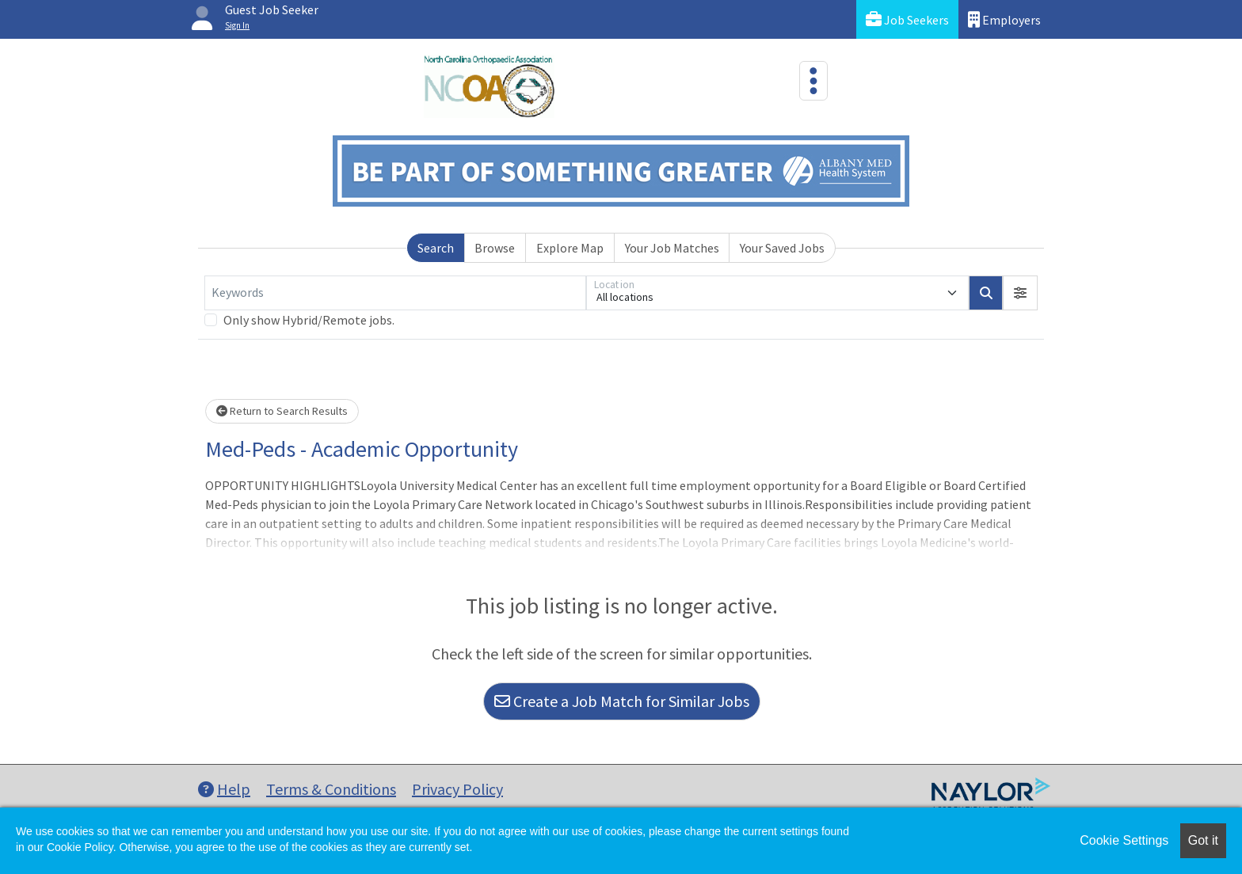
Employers (1004, 19)
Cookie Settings (1124, 840)
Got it (1203, 840)
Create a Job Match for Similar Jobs (621, 701)
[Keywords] (395, 293)
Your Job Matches (672, 248)
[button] (1020, 293)
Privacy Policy (457, 789)
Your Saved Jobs (782, 248)
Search (435, 248)
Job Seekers (907, 19)
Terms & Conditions (331, 789)
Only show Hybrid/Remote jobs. (308, 320)
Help (224, 789)
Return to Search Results (282, 411)
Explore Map (570, 248)
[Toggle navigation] (813, 81)
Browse (494, 248)
